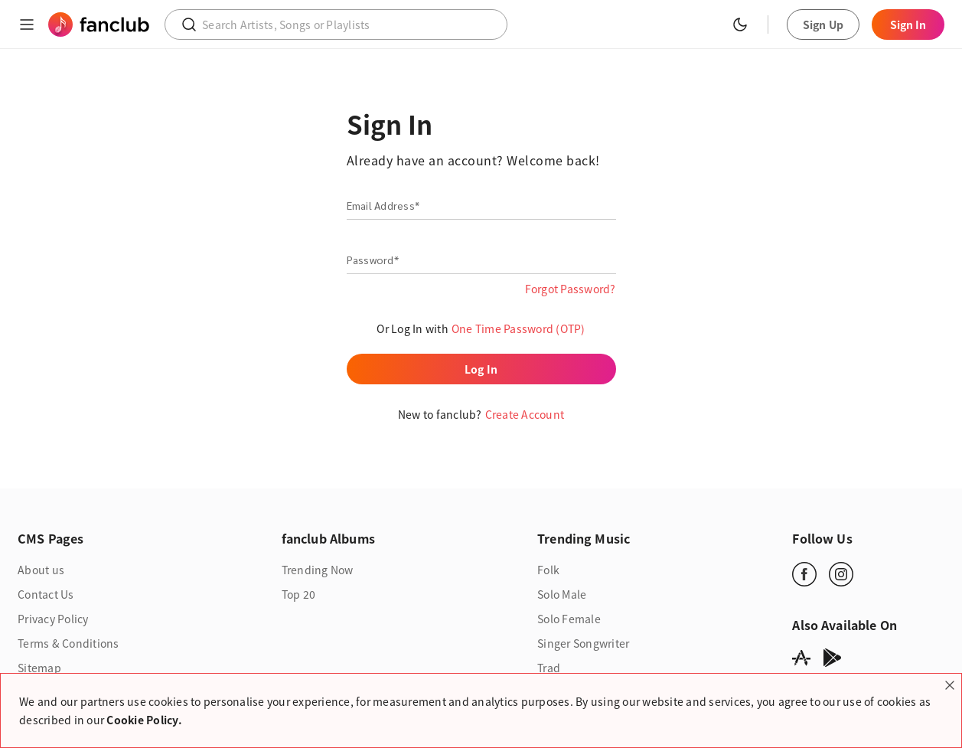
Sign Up (823, 24)
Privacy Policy (53, 618)
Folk (548, 569)
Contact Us (46, 594)
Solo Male (561, 594)
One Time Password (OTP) (518, 328)
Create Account (525, 414)
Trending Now (318, 569)
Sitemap (39, 667)
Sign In (908, 24)
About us (41, 569)
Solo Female (569, 618)
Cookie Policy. (144, 719)
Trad (548, 667)
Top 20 (299, 594)
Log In (481, 369)
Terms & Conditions (68, 643)
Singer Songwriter (583, 643)
